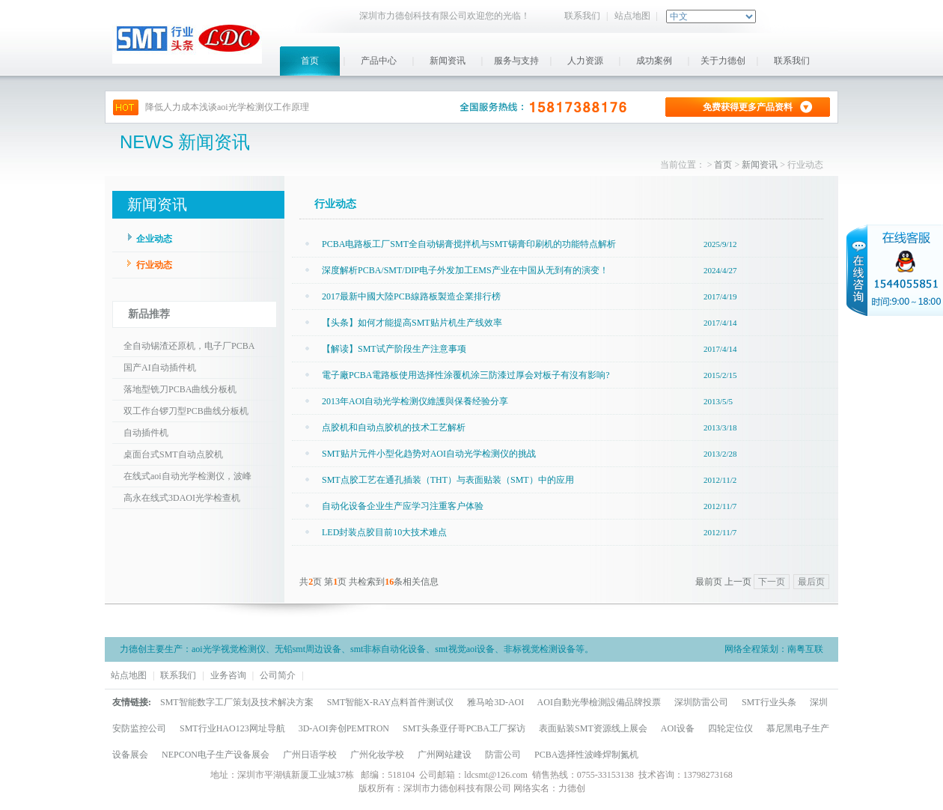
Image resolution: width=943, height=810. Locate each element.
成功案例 (654, 60)
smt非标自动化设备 (388, 649)
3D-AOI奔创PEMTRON (344, 728)
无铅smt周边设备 (308, 649)
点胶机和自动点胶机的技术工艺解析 (394, 427)
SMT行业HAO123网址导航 (232, 728)
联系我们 (582, 15)
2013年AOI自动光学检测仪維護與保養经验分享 (415, 401)
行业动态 (154, 265)
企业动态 (154, 239)
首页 (310, 60)
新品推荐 (149, 314)
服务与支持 (516, 60)
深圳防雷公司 (701, 702)
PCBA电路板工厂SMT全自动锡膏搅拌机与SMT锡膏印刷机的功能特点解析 (469, 244)
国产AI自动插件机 (159, 367)
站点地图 (632, 15)
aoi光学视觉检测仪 (229, 649)
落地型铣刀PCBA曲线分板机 (179, 389)
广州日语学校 (310, 754)
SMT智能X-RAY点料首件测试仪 (390, 702)
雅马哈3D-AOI (495, 702)
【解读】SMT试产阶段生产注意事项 (394, 349)
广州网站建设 (445, 754)
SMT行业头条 (769, 702)
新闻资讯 (448, 60)
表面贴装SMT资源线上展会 (593, 728)
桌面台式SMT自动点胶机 (173, 454)
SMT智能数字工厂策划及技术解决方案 (237, 702)
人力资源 (585, 60)
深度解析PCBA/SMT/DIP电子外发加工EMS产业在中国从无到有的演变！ (465, 270)
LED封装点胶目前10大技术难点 (384, 532)
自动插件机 (145, 432)
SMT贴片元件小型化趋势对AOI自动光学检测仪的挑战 (429, 453)
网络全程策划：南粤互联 (773, 649)
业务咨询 (228, 675)
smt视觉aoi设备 (465, 649)
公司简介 (278, 675)
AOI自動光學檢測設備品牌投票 (599, 702)
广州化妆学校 (377, 754)
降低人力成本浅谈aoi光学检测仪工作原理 (227, 107)
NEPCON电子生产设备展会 (215, 754)
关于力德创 (723, 60)
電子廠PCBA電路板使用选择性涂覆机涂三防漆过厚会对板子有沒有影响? (466, 375)
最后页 (811, 581)
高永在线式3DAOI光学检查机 (181, 498)
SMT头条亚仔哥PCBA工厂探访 (464, 728)
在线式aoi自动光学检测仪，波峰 (187, 476)
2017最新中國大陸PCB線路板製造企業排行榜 (411, 296)
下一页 (771, 581)
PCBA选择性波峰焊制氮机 (586, 754)
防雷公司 (503, 754)
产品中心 (379, 60)
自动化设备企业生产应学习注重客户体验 (402, 506)
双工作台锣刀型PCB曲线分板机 (185, 411)
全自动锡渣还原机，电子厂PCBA (188, 346)
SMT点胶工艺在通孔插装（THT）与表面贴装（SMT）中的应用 (448, 480)
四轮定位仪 (730, 728)
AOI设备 (678, 728)
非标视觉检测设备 (540, 649)
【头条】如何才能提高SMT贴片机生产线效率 (412, 322)
